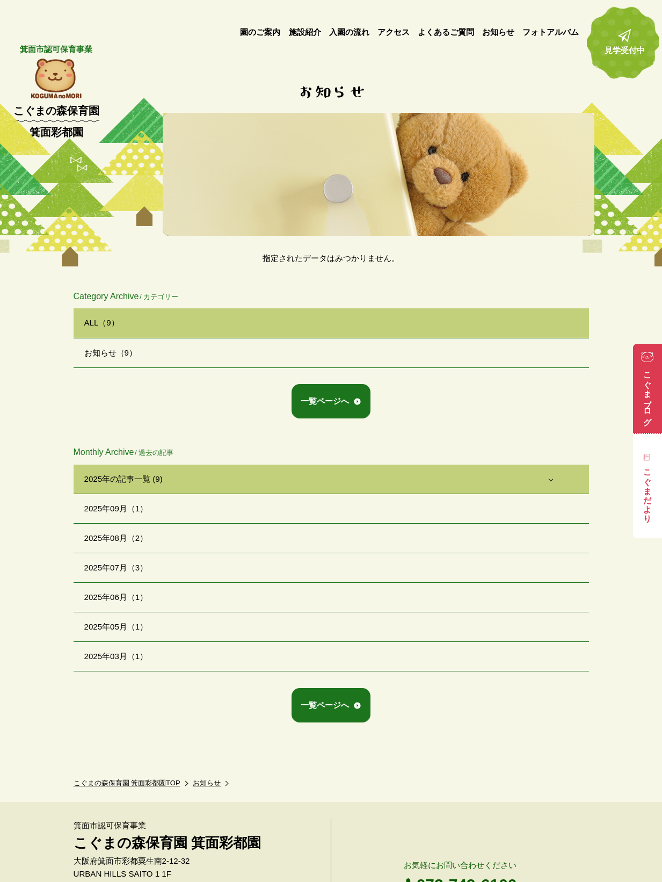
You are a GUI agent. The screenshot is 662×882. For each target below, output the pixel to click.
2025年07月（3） (116, 567)
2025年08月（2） (116, 538)
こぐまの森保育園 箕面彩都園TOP (127, 737)
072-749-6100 (467, 838)
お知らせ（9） (110, 352)
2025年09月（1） (116, 508)
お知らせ (207, 737)
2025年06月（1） (116, 597)
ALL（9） (101, 322)
